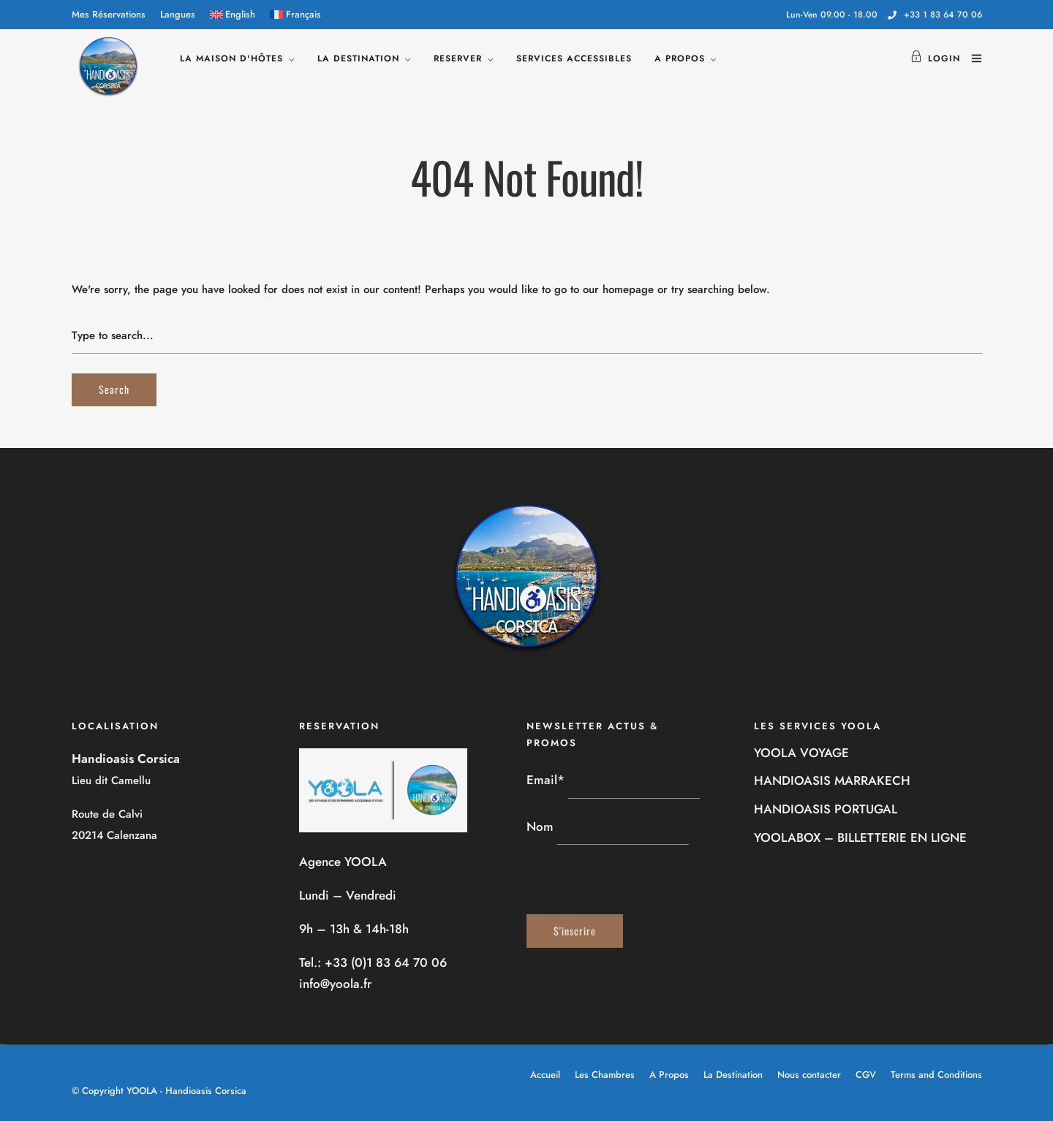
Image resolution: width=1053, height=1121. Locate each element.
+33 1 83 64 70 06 (935, 14)
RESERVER (458, 58)
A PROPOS (679, 58)
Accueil (545, 1075)
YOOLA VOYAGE (801, 752)
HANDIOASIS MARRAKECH (832, 780)
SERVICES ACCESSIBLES (574, 58)
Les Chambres (605, 1075)
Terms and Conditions (936, 1075)
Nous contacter (809, 1075)
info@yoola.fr (335, 983)
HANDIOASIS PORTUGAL (825, 809)
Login (935, 58)
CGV (866, 1075)
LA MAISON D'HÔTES (231, 58)
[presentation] (637, 879)
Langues (177, 14)
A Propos (669, 1075)
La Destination (733, 1075)
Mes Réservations (109, 14)
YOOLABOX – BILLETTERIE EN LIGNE (860, 837)
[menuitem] (233, 14)
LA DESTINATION (358, 58)
